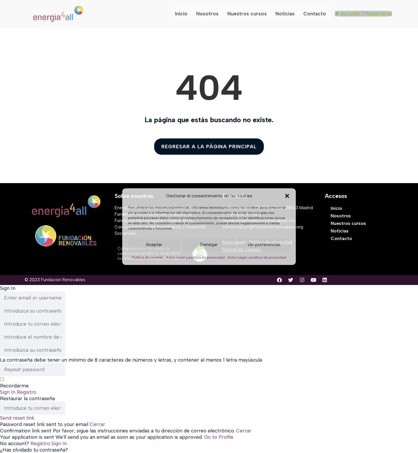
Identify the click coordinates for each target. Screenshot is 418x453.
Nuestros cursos (248, 14)
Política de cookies (147, 257)
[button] (287, 196)
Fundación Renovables (63, 279)
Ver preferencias (263, 244)
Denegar (208, 244)
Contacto (316, 14)
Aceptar (154, 244)
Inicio (183, 14)
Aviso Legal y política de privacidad (195, 257)
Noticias (286, 14)
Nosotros (209, 14)
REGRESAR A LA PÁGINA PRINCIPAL (209, 146)
